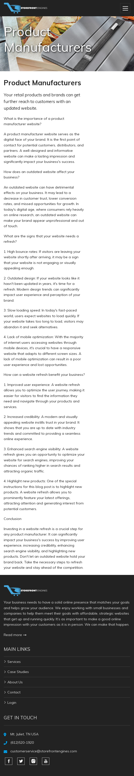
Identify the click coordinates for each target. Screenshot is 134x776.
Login (11, 702)
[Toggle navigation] (125, 8)
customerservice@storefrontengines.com (43, 751)
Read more (15, 635)
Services (14, 661)
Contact (13, 692)
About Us (15, 682)
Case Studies (18, 672)
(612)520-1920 (22, 742)
